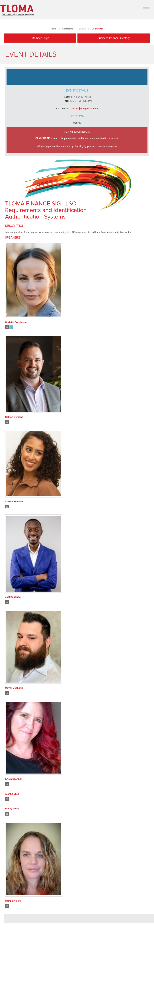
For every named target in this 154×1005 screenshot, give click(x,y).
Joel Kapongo (13, 597)
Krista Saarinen (13, 779)
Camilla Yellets (13, 900)
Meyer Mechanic (14, 688)
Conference (97, 28)
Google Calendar (89, 108)
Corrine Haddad (14, 501)
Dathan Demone (14, 417)
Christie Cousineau (15, 322)
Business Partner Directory (113, 37)
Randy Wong (12, 808)
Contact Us (67, 28)
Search (82, 28)
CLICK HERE (42, 138)
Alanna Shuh (12, 793)
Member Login (40, 37)
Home (53, 28)
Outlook (75, 108)
